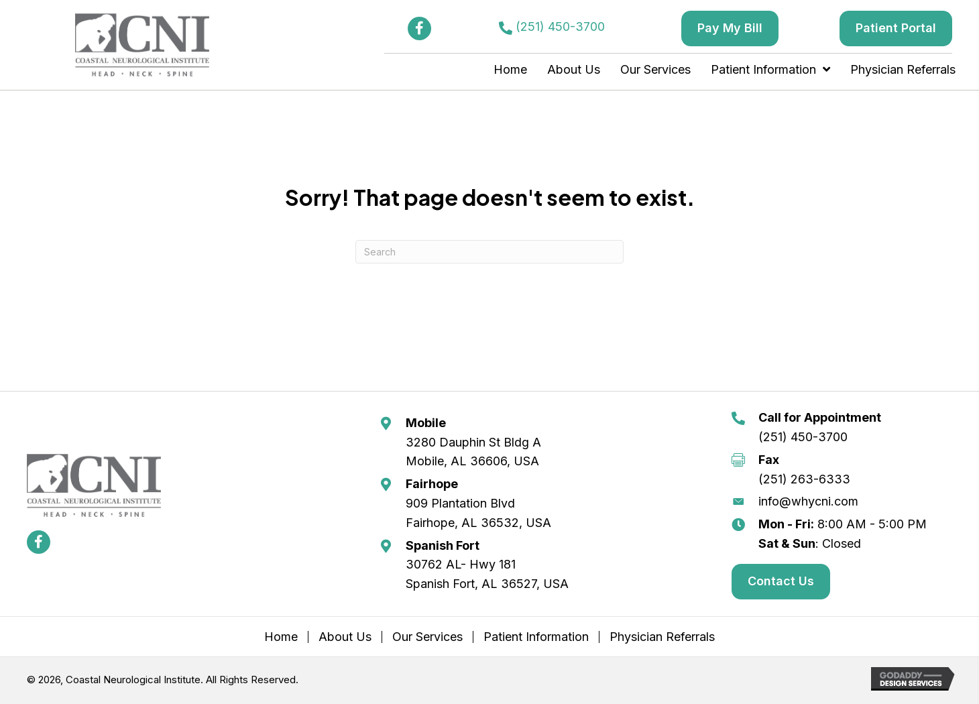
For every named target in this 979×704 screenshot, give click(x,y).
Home (281, 637)
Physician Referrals (662, 637)
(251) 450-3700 (560, 26)
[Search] (489, 251)
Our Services (427, 637)
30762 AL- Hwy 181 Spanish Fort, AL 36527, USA (487, 574)
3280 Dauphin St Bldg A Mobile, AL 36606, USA (473, 452)
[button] (419, 28)
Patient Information (536, 637)
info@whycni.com (808, 501)
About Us (345, 637)
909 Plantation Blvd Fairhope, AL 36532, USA (478, 513)
